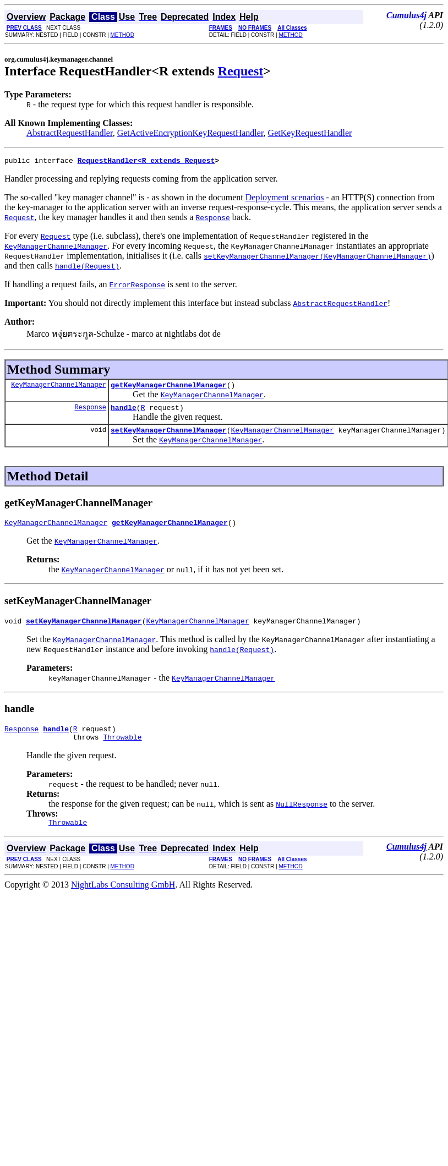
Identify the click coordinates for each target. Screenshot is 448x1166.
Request (241, 71)
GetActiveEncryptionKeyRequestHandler (190, 133)
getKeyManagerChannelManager (169, 388)
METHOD (122, 35)
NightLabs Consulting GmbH (123, 899)
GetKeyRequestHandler (310, 133)
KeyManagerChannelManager (58, 387)
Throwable (122, 750)
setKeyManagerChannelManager (169, 436)
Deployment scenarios (284, 199)
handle (123, 412)
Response (90, 412)
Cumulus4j (406, 15)
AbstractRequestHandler (69, 133)
